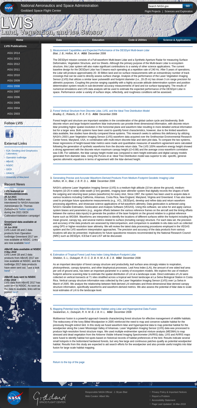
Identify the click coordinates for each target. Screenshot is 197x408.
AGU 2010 (13, 75)
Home (19, 40)
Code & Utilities (138, 40)
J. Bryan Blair (120, 392)
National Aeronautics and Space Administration (59, 6)
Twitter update (26, 209)
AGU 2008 (13, 86)
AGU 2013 (13, 58)
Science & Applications (177, 40)
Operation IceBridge (16, 157)
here (26, 243)
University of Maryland (17, 177)
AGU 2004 (13, 108)
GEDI (9, 169)
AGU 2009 (13, 80)
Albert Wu (104, 396)
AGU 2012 (13, 63)
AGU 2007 (13, 91)
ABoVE (9, 161)
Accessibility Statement (163, 400)
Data (59, 40)
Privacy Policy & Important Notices (169, 392)
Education (98, 40)
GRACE (10, 173)
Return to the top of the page (69, 362)
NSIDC (9, 165)
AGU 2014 (13, 52)
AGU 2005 (13, 102)
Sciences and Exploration (179, 11)
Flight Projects (153, 11)
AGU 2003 (13, 113)
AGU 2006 (13, 97)
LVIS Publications (15, 46)
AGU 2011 (13, 69)
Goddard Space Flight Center (41, 10)
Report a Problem (161, 396)
